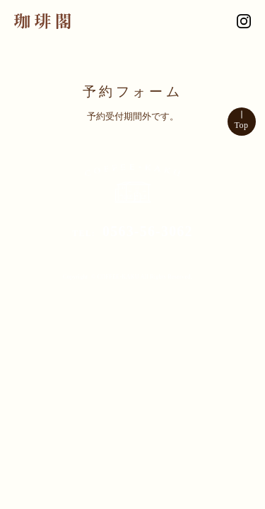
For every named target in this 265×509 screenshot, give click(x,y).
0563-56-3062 (147, 231)
